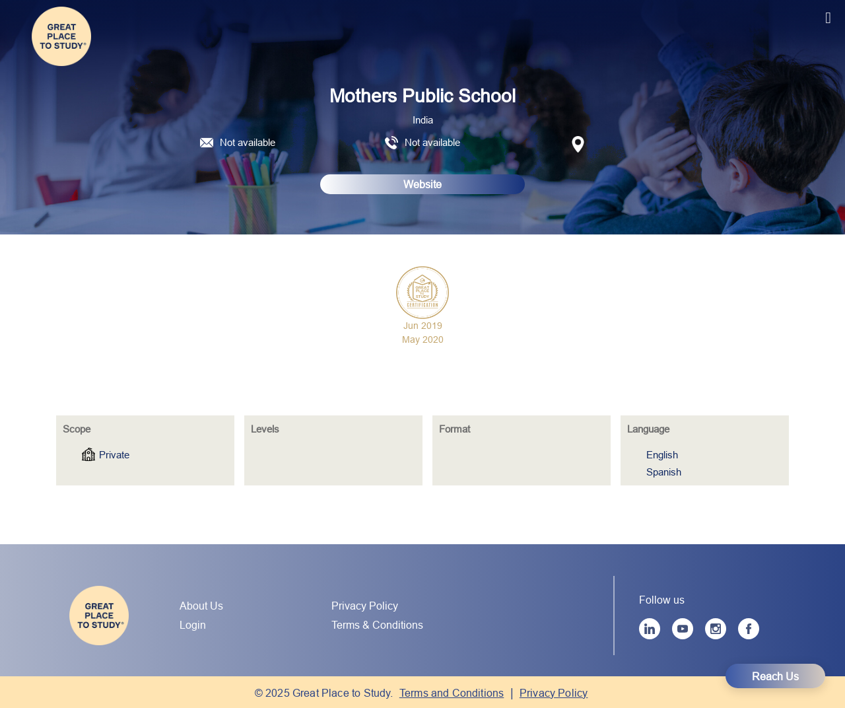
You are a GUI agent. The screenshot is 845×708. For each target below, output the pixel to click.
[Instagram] (715, 628)
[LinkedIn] (649, 628)
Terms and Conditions (451, 693)
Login (193, 625)
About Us (201, 606)
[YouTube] (682, 628)
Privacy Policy (364, 606)
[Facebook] (748, 628)
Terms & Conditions (377, 625)
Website (422, 184)
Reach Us (775, 676)
